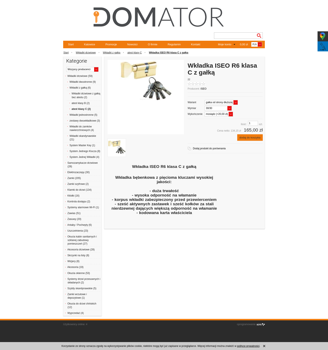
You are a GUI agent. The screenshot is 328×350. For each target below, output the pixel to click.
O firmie (153, 44)
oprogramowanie (246, 324)
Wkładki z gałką (111, 52)
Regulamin (174, 44)
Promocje (111, 44)
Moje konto (224, 44)
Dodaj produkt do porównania (209, 148)
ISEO (203, 88)
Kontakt (195, 44)
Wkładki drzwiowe (86, 52)
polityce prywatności (248, 346)
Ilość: (244, 124)
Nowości (132, 44)
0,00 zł (244, 44)
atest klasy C (134, 52)
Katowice (89, 44)
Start (71, 44)
